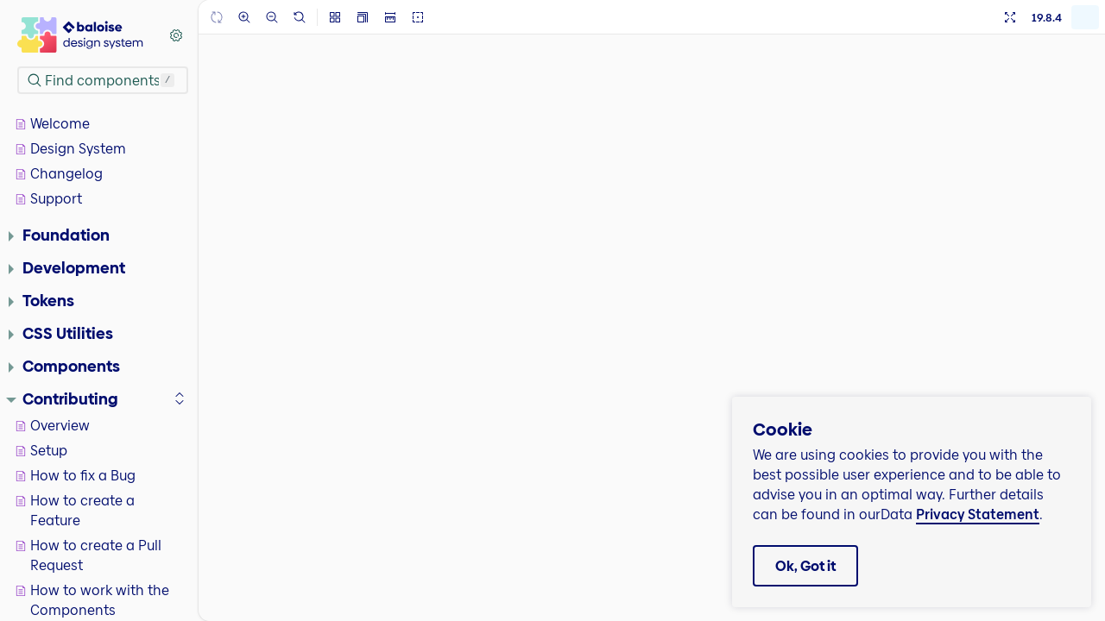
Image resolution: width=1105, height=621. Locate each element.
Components (64, 365)
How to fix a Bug (76, 476)
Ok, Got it (805, 566)
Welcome (53, 124)
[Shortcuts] (176, 35)
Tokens (41, 300)
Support (49, 199)
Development (67, 267)
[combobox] (102, 80)
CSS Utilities (61, 332)
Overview (53, 426)
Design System (71, 149)
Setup (41, 451)
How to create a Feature (75, 510)
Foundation (59, 234)
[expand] (179, 398)
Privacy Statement (977, 514)
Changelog (59, 174)
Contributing (62, 398)
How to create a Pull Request (88, 555)
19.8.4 (1047, 17)
